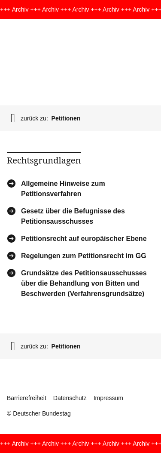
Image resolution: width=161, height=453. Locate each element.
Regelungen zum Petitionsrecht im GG (83, 255)
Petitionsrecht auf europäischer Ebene (84, 238)
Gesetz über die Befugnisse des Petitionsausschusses (73, 215)
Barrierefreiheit (26, 397)
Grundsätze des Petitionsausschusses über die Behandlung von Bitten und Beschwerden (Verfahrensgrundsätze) (84, 282)
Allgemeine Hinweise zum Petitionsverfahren (63, 188)
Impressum (108, 397)
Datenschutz (70, 397)
